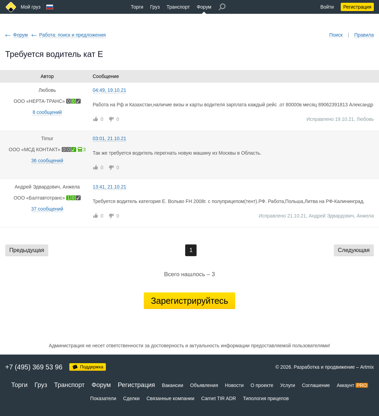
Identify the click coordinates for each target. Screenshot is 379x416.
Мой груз (30, 7)
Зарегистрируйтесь (189, 301)
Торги (137, 7)
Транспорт (178, 7)
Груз (155, 7)
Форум (204, 7)
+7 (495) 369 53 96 (33, 367)
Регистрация (357, 7)
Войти (327, 7)
